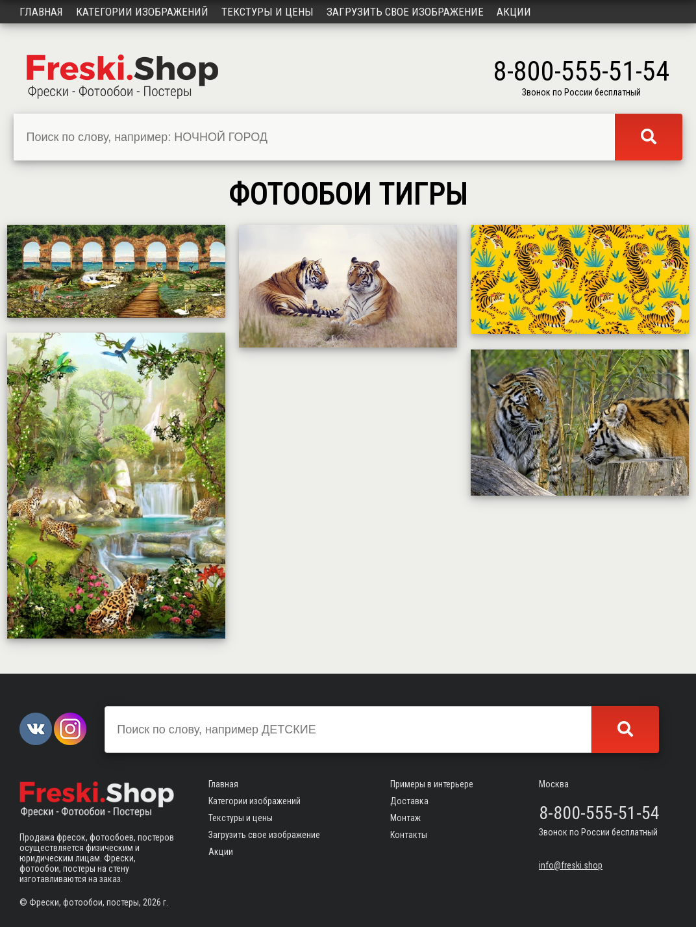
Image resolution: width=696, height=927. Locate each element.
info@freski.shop (571, 865)
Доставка (409, 801)
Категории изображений (142, 11)
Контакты (408, 835)
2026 (152, 902)
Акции (514, 11)
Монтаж (405, 818)
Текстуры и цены (267, 11)
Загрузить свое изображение (405, 11)
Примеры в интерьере (431, 784)
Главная (41, 11)
